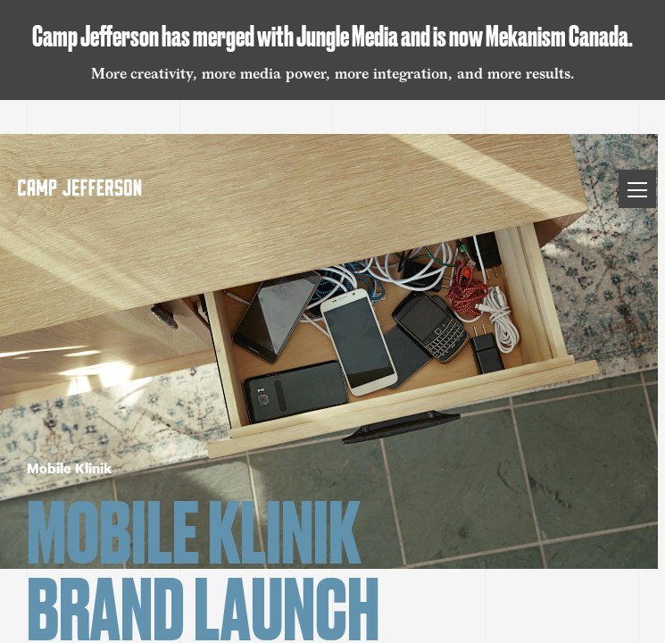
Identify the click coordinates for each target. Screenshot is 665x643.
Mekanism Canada (557, 36)
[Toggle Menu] (637, 189)
